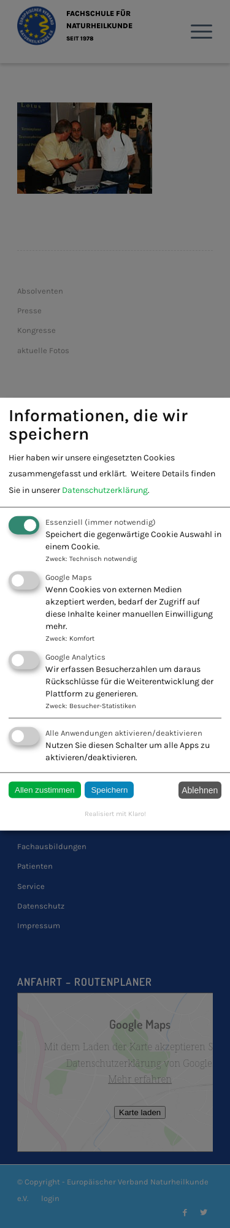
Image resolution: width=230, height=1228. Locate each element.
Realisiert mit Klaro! (115, 813)
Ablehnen (200, 790)
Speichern (109, 790)
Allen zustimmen (45, 790)
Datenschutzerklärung (105, 489)
